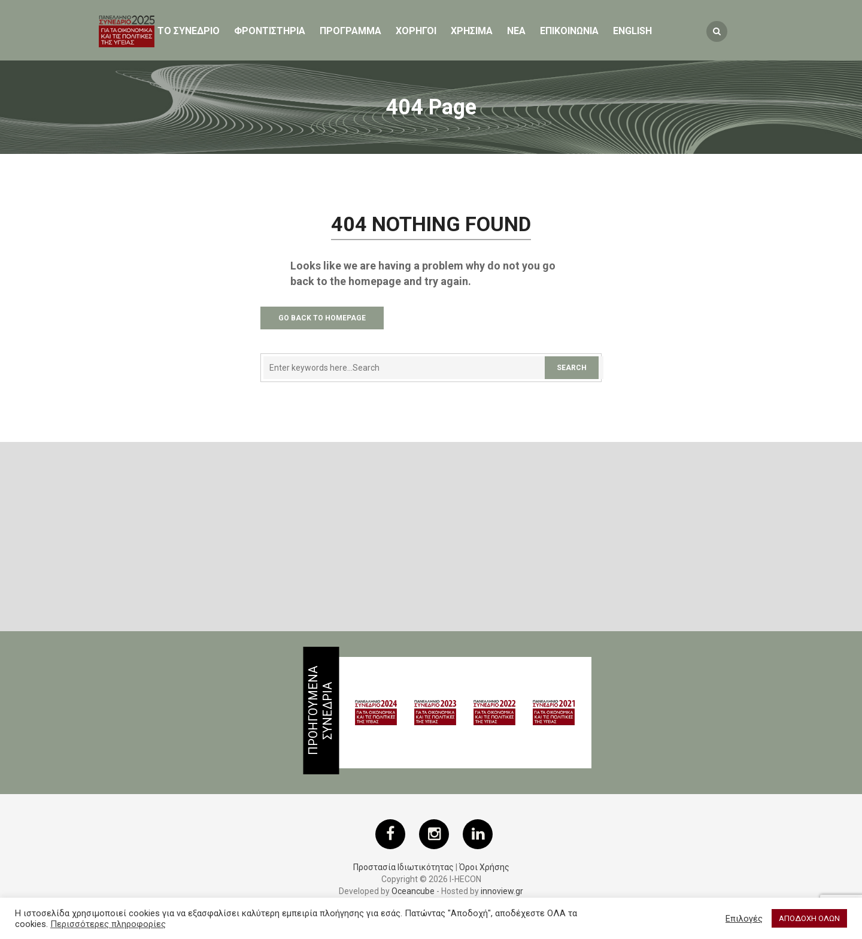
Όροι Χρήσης (484, 867)
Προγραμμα (350, 31)
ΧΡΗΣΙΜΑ (472, 31)
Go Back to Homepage (322, 318)
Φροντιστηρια (269, 31)
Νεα (516, 31)
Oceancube (413, 891)
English (632, 31)
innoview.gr (502, 891)
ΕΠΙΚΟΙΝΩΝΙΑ (569, 31)
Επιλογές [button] (744, 918)
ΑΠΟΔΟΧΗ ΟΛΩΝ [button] (809, 918)
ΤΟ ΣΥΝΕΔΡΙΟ (188, 31)
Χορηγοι (416, 31)
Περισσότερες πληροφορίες (108, 924)
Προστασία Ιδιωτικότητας (403, 867)
